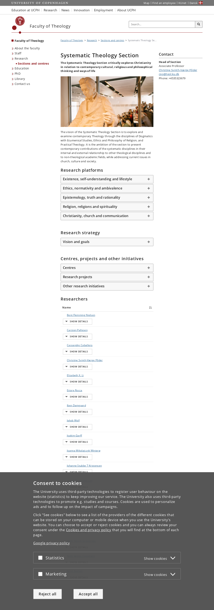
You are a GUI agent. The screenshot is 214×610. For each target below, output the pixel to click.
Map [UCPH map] (146, 3)
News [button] (65, 10)
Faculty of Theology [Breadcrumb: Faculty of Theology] (72, 40)
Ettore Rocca (70, 370)
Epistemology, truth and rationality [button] (91, 197)
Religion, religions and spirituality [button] (90, 206)
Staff (18, 53)
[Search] (199, 24)
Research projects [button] (77, 277)
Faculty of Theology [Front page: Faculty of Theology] (29, 41)
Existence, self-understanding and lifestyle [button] (97, 179)
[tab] (107, 179)
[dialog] (107, 541)
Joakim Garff (70, 396)
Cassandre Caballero (69, 339)
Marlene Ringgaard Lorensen (69, 462)
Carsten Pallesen (68, 328)
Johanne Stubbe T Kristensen (69, 425)
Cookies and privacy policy (88, 530)
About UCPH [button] (126, 10)
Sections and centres (33, 63)
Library (20, 79)
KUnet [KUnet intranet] (182, 3)
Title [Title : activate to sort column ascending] (88, 307)
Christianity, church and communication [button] (96, 216)
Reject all (47, 593)
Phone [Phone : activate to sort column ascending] (125, 307)
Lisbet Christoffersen (71, 438)
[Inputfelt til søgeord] (162, 24)
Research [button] (50, 10)
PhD (17, 73)
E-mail (147, 315)
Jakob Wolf (69, 385)
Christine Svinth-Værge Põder (71, 352)
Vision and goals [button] (76, 241)
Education (22, 68)
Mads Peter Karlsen (70, 450)
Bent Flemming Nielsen (72, 317)
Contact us (22, 84)
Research (21, 58)
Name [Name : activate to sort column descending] (66, 307)
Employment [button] (103, 10)
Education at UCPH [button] (25, 10)
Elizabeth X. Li (71, 363)
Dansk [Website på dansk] (194, 3)
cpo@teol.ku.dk (169, 74)
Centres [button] (69, 267)
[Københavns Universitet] (18, 25)
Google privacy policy (51, 543)
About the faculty (27, 48)
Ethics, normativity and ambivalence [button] (92, 188)
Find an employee (164, 3)
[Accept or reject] (41, 557)
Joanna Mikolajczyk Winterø (70, 411)
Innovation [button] (82, 10)
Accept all (88, 593)
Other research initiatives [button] (84, 286)
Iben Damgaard (72, 378)
